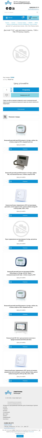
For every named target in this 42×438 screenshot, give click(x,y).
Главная (7, 22)
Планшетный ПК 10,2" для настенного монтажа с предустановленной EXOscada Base (21, 338)
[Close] (39, 430)
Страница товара (22, 22)
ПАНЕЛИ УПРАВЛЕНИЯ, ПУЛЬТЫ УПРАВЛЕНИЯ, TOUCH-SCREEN (22, 24)
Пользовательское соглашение (14, 402)
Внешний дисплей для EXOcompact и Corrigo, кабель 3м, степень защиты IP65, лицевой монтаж (21, 306)
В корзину (26, 90)
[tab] (21, 109)
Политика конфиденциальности (15, 403)
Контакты (5, 419)
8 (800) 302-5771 (9, 423)
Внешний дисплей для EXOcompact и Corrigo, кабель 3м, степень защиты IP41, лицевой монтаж (21, 141)
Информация (6, 417)
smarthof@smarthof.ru (33, 9)
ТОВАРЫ (30, 22)
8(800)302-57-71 (34, 7)
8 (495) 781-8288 (8, 424)
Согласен (20, 436)
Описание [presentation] (21, 109)
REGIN (36, 22)
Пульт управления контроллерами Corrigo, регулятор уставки (21, 240)
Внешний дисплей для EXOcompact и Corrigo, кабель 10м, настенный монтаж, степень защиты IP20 (21, 173)
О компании (6, 412)
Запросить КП (25, 95)
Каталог (13, 22)
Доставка (5, 414)
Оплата (5, 415)
